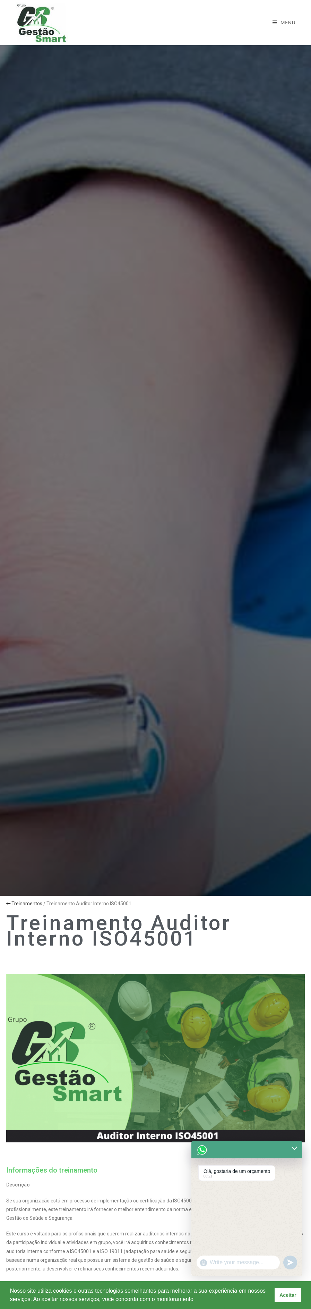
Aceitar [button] (287, 1295)
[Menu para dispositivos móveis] (284, 22)
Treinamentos (24, 903)
